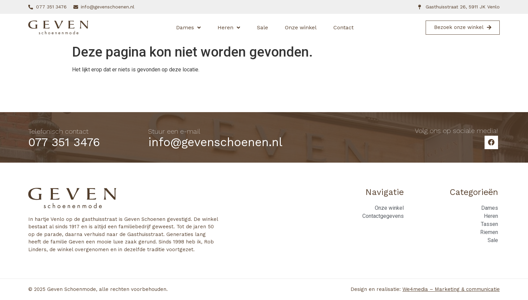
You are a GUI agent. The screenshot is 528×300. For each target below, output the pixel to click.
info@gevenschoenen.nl (215, 142)
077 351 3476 (64, 142)
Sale (262, 27)
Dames (188, 28)
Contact (343, 27)
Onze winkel (301, 27)
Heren (229, 28)
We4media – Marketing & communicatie (451, 289)
